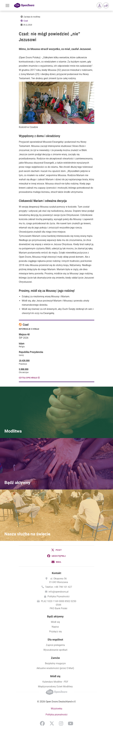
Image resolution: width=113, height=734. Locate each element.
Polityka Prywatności (58, 596)
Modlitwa (13, 431)
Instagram (61, 723)
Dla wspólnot (55, 639)
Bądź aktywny (17, 482)
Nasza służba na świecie (27, 534)
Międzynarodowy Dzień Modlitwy (55, 686)
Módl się (55, 622)
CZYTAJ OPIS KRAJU (28, 377)
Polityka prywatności (56, 714)
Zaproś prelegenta (55, 645)
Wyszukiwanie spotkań (55, 649)
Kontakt (56, 573)
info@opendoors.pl (58, 591)
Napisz (55, 626)
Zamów (55, 657)
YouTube (70, 723)
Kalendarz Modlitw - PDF (55, 681)
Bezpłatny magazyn (55, 663)
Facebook (42, 723)
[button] (56, 550)
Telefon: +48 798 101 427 (58, 587)
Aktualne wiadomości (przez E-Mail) (55, 668)
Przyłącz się (55, 631)
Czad (26, 20)
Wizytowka (56, 708)
